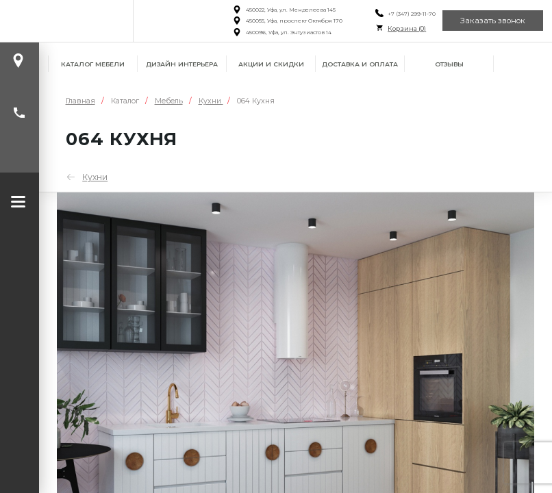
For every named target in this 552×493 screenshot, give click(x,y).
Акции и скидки (271, 64)
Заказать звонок (492, 20)
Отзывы (449, 64)
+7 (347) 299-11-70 (412, 13)
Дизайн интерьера (182, 64)
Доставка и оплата (360, 64)
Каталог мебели (93, 64)
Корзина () (407, 28)
